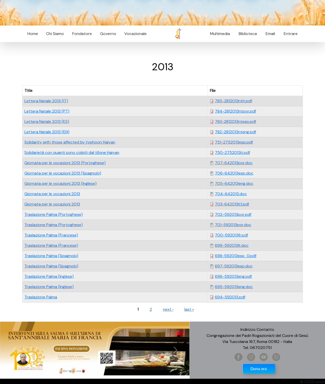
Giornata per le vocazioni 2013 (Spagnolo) (62, 173)
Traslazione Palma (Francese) (51, 235)
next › (168, 309)
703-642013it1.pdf (232, 204)
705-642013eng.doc (234, 183)
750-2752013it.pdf (232, 152)
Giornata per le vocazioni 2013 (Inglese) (60, 183)
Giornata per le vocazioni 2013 (52, 193)
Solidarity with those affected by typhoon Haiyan (69, 142)
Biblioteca (248, 33)
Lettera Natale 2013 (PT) (46, 111)
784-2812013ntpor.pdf (235, 111)
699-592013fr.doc (232, 245)
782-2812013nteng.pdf (235, 131)
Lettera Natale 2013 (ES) (46, 121)
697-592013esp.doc (234, 266)
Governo (108, 33)
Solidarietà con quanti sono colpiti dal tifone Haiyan (71, 152)
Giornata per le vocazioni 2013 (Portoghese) (65, 162)
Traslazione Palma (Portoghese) (53, 214)
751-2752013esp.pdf (234, 142)
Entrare (291, 33)
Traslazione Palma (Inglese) (49, 276)
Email (268, 33)
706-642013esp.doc (234, 173)
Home (32, 33)
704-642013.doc (231, 193)
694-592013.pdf (230, 297)
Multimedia (220, 33)
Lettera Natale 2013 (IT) (46, 100)
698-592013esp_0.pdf (235, 255)
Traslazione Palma (40, 297)
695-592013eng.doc (234, 286)
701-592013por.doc (233, 224)
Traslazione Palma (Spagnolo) (51, 255)
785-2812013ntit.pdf (233, 100)
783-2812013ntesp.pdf (235, 121)
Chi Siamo (55, 33)
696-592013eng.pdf (233, 276)
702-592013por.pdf (233, 214)
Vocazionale (135, 33)
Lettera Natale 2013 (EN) (46, 131)
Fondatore (82, 33)
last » (189, 309)
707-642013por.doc (234, 162)
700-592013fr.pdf (231, 235)
